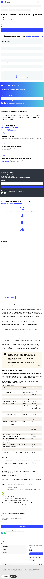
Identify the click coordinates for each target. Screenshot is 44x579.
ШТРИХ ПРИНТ (21, 115)
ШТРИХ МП (11, 119)
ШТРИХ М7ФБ (19, 117)
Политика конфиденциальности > (8, 573)
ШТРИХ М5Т (27, 117)
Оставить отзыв (9, 297)
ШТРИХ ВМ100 (35, 117)
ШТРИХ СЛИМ (29, 115)
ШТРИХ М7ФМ (11, 117)
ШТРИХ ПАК (4, 115)
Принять (13, 576)
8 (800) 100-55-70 (33, 547)
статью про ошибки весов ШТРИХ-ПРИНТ (26, 361)
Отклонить (5, 576)
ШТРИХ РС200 (12, 115)
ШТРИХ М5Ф (37, 115)
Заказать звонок (36, 553)
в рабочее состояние (34, 36)
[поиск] (8, 6)
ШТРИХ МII (4, 117)
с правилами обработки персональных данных (15, 103)
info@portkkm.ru (33, 550)
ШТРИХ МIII (4, 119)
